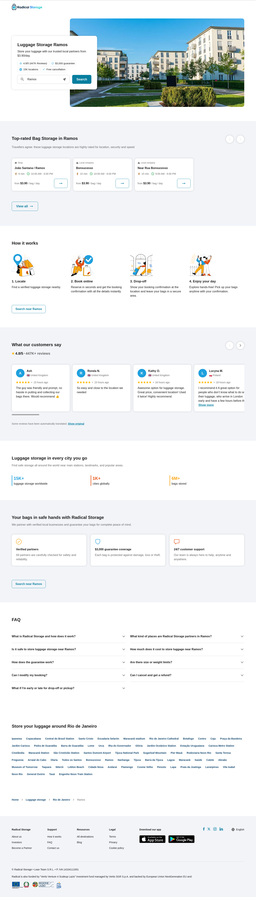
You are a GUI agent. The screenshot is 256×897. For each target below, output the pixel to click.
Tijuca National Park (127, 752)
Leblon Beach (76, 767)
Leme (91, 745)
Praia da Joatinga (190, 767)
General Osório (36, 774)
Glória (139, 745)
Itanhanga (123, 760)
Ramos (109, 760)
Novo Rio (17, 774)
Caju (213, 738)
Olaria (54, 760)
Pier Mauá (176, 752)
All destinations (85, 836)
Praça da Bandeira (231, 738)
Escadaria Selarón (108, 738)
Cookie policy (116, 848)
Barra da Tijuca (154, 760)
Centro (202, 738)
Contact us (53, 848)
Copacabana (33, 738)
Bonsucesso (93, 760)
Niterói (59, 767)
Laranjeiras (212, 767)
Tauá (52, 774)
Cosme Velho (145, 767)
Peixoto (161, 767)
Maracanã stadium (134, 738)
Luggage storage (36, 799)
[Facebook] (204, 829)
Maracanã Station (39, 752)
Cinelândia (18, 752)
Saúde (198, 760)
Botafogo (188, 738)
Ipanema (17, 738)
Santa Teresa (223, 752)
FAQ (49, 842)
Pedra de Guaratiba (45, 745)
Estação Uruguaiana (192, 745)
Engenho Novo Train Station (75, 774)
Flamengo (127, 767)
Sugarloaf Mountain (154, 752)
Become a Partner (22, 848)
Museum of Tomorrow (25, 767)
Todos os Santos (72, 760)
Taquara (46, 767)
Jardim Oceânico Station (161, 745)
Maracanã (184, 760)
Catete (210, 760)
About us (17, 836)
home (15, 799)
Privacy (113, 842)
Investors (17, 842)
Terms (112, 836)
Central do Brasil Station (59, 738)
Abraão (222, 760)
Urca (101, 745)
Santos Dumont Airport (97, 752)
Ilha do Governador (119, 745)
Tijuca (137, 760)
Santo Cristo (85, 738)
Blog (79, 842)
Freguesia (17, 760)
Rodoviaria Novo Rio (199, 752)
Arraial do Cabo (37, 760)
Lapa (173, 767)
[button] (64, 79)
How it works (54, 836)
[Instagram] (215, 829)
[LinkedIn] (221, 829)
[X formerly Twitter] (208, 829)
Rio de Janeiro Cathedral (164, 738)
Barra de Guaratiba (72, 745)
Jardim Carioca (21, 745)
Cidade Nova (95, 767)
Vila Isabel (229, 767)
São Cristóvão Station (66, 752)
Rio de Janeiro (61, 799)
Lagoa (171, 760)
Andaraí (112, 767)
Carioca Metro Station (221, 745)
